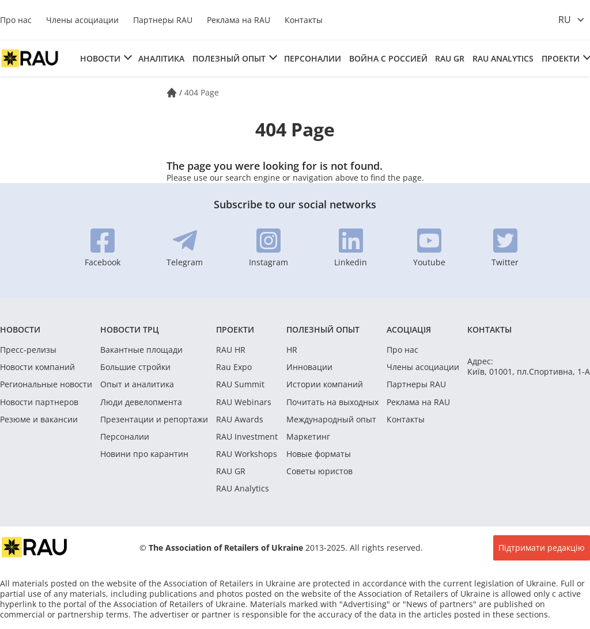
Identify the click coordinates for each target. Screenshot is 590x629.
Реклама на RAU (238, 19)
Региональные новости (46, 384)
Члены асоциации (82, 19)
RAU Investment (247, 437)
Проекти (561, 58)
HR (291, 350)
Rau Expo (234, 367)
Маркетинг (308, 437)
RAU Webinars (243, 402)
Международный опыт (331, 419)
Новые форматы (318, 454)
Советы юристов (319, 471)
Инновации (309, 367)
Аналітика (161, 58)
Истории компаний (324, 384)
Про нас (16, 19)
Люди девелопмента (141, 402)
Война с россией (388, 58)
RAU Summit (240, 384)
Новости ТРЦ (129, 329)
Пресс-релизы (28, 350)
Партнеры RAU (162, 19)
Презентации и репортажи (154, 419)
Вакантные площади (141, 350)
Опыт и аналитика (137, 384)
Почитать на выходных (332, 402)
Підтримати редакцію (541, 547)
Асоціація (409, 329)
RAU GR (449, 58)
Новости (100, 58)
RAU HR (230, 350)
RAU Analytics (503, 58)
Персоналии (312, 58)
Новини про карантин (144, 454)
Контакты (304, 19)
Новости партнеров (39, 402)
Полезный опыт (229, 58)
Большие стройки (135, 367)
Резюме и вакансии (39, 419)
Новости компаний (37, 367)
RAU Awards (239, 419)
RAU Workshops (246, 454)
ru (564, 19)
